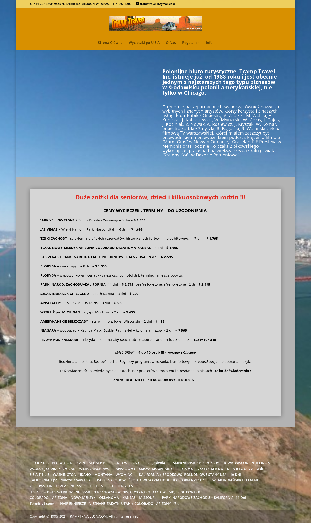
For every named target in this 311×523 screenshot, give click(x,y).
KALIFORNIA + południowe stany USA (60, 480)
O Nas (171, 43)
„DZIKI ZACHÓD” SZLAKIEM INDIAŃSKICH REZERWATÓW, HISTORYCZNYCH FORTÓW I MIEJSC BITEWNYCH (115, 491)
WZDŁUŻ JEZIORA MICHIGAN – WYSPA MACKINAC (69, 468)
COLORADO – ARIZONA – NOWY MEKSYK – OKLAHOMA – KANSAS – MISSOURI (93, 497)
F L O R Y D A (122, 486)
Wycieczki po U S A (144, 43)
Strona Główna (110, 43)
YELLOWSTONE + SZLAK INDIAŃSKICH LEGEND (68, 486)
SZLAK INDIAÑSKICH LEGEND (235, 480)
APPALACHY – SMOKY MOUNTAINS (144, 468)
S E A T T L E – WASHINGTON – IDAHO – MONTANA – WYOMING (81, 474)
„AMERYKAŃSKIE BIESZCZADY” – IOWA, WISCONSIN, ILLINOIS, (221, 462)
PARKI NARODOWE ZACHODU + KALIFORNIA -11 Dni (204, 497)
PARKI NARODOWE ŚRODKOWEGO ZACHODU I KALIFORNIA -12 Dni (151, 480)
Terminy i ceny (42, 503)
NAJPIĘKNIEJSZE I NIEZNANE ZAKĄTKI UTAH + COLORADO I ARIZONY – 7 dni (121, 503)
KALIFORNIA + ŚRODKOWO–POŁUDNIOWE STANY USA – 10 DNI (190, 474)
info (209, 43)
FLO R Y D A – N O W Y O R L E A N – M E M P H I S (70, 462)
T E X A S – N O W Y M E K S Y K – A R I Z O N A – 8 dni (222, 468)
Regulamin (191, 43)
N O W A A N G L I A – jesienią (141, 462)
